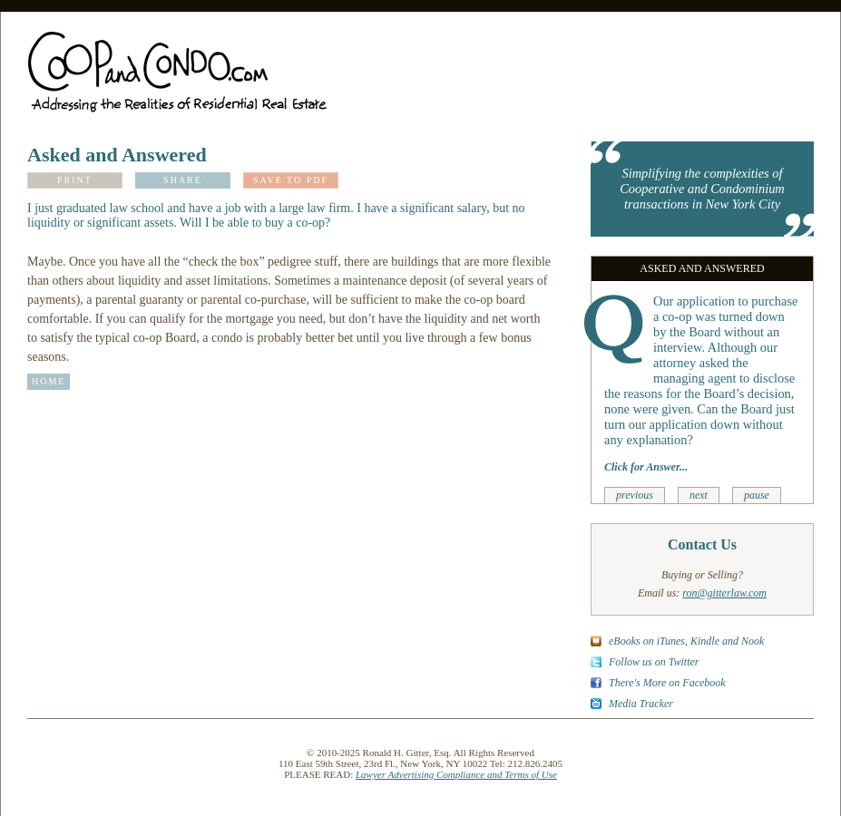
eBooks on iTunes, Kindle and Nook (686, 641)
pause (756, 495)
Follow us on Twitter (654, 662)
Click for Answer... (646, 467)
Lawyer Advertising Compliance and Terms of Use (456, 774)
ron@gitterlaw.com (724, 593)
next (698, 495)
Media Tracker (641, 703)
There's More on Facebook (667, 682)
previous (634, 495)
